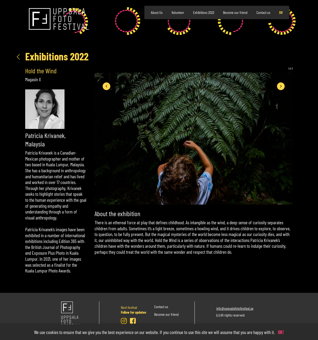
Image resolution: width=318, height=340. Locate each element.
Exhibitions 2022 (203, 12)
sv (281, 12)
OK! (281, 332)
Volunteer (177, 12)
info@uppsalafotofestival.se (234, 308)
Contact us (263, 12)
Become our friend (235, 12)
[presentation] (106, 86)
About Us (157, 12)
